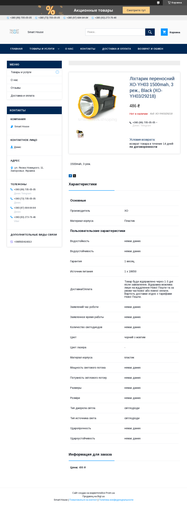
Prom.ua (110, 493)
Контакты (87, 48)
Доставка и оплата (116, 48)
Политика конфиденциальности (116, 500)
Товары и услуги (41, 48)
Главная (16, 48)
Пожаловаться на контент (83, 500)
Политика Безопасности (29, 58)
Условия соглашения (72, 58)
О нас (69, 48)
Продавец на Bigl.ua (93, 496)
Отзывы (16, 87)
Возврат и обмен (150, 48)
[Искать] (150, 32)
